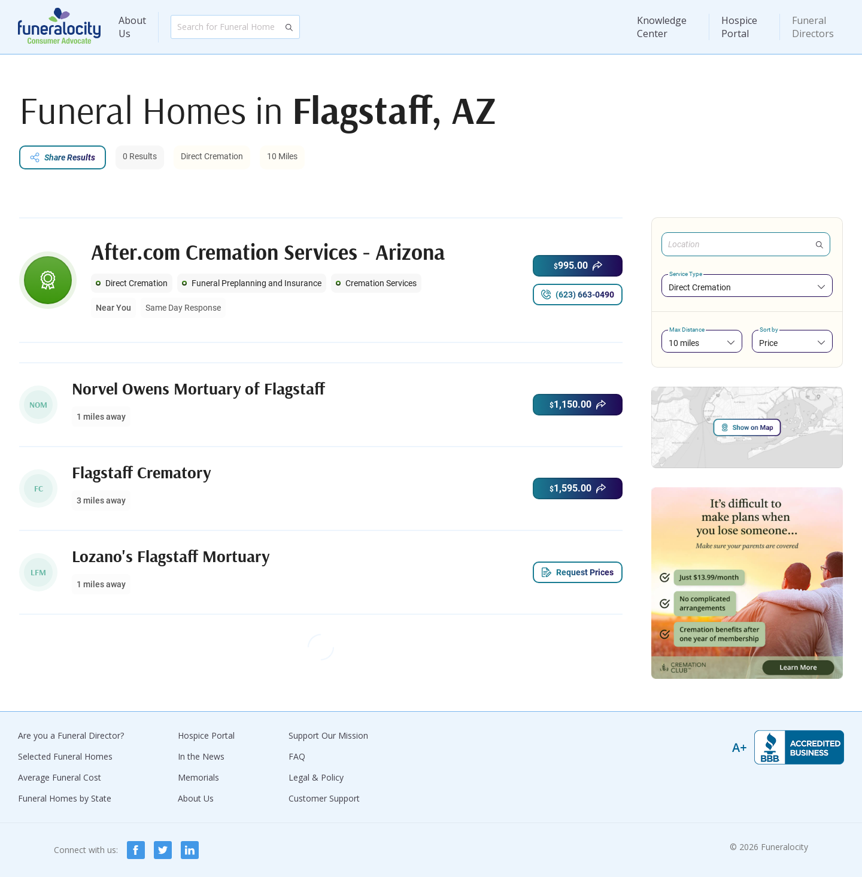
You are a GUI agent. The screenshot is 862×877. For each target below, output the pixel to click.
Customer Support (324, 798)
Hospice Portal (739, 27)
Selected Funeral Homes (65, 756)
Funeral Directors (813, 27)
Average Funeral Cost (59, 777)
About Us (132, 27)
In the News (201, 756)
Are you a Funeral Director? (71, 735)
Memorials (198, 777)
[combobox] (747, 287)
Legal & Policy (316, 777)
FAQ (297, 756)
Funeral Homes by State (64, 798)
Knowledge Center (662, 27)
